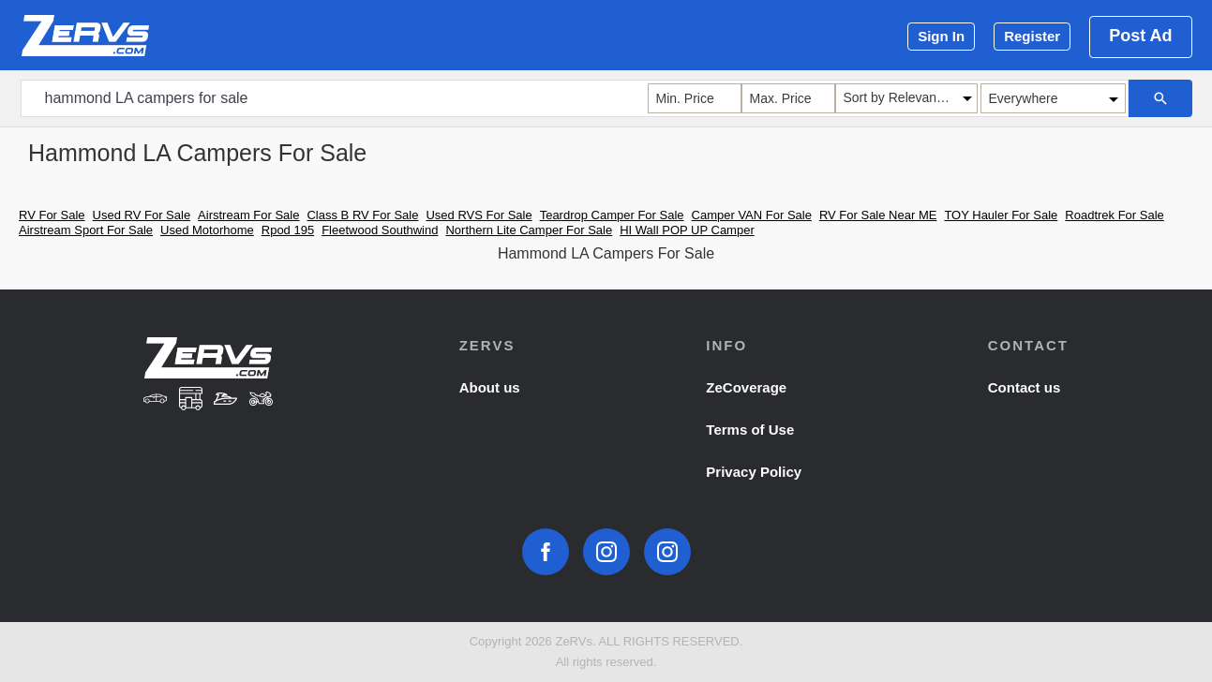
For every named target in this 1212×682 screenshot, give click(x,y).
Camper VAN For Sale (752, 215)
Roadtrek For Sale (1114, 215)
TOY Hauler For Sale (1000, 215)
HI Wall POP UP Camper (687, 230)
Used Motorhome (207, 230)
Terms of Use (750, 429)
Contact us (1024, 387)
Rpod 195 (288, 230)
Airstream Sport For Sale (86, 230)
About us (489, 387)
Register (1032, 36)
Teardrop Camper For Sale (612, 215)
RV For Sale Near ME (877, 215)
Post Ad (1140, 35)
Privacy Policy (753, 472)
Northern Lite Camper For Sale (528, 230)
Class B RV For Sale (362, 215)
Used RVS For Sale (478, 215)
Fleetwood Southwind (380, 230)
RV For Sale (52, 215)
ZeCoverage (746, 387)
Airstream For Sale (248, 215)
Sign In (941, 36)
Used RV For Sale (142, 215)
